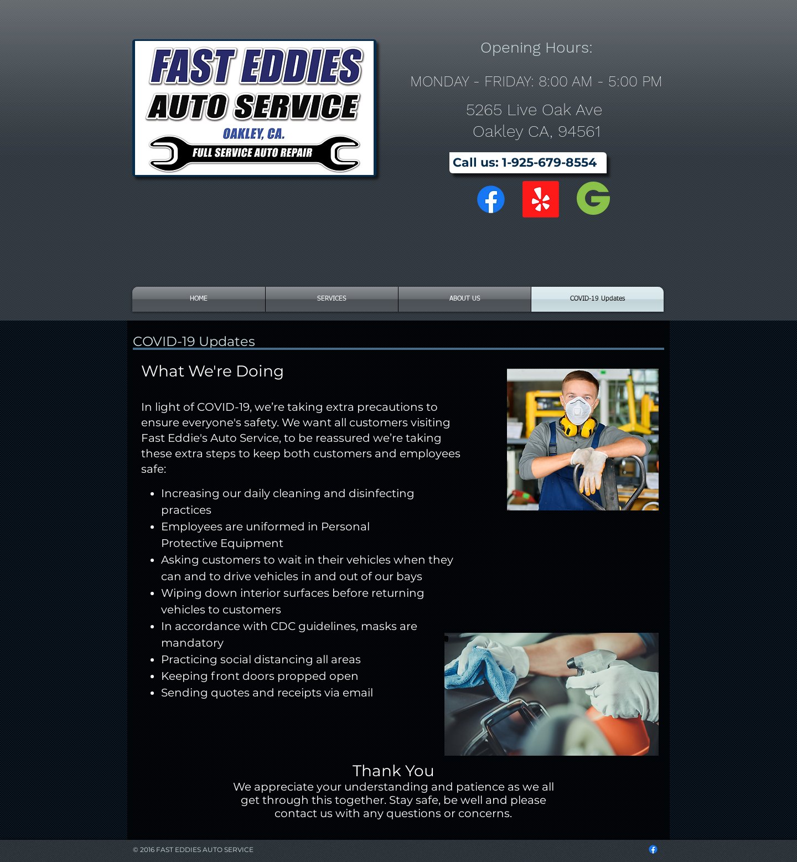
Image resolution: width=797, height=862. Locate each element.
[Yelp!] (540, 199)
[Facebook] (491, 199)
